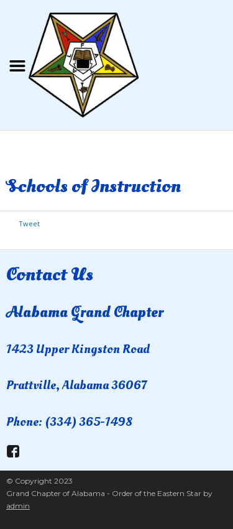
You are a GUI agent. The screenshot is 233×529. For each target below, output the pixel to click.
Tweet (29, 223)
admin (18, 505)
